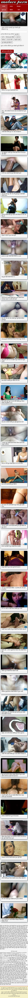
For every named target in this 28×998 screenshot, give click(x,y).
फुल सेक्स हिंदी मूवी (17, 929)
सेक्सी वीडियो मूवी (17, 966)
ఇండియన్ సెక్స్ (6, 982)
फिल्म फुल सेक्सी (22, 925)
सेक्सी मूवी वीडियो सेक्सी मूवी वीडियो (13, 974)
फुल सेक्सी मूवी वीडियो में (7, 42)
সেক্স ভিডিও (17, 956)
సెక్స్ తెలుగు (18, 970)
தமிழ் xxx (12, 956)
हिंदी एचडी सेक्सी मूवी (16, 976)
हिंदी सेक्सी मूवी (8, 981)
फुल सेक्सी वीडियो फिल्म (7, 932)
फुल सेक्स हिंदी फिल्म (9, 929)
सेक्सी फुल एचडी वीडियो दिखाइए (6, 946)
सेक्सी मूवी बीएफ (11, 978)
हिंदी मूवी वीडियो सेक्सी (6, 984)
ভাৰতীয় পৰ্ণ (5, 954)
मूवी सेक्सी (12, 966)
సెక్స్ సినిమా (5, 978)
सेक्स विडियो (11, 962)
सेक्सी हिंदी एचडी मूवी (17, 955)
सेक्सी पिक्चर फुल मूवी (10, 938)
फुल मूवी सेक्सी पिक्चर (12, 928)
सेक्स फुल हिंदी (22, 936)
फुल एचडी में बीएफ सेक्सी (9, 927)
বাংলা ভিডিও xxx (6, 956)
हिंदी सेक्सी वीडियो (3, 969)
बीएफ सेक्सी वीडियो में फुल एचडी (12, 936)
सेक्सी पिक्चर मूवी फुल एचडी (20, 938)
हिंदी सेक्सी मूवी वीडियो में (5, 977)
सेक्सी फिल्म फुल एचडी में (7, 940)
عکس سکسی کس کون (10, 963)
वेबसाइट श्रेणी (19, 8)
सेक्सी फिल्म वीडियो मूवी (19, 978)
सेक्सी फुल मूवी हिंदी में (16, 947)
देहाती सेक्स (16, 967)
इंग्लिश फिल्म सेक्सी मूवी (12, 961)
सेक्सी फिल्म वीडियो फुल (7, 943)
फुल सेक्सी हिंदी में (12, 934)
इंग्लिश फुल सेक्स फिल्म (4, 925)
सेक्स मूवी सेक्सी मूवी (8, 955)
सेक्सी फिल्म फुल (14, 939)
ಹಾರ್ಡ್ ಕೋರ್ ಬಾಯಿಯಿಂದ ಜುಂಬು (8, 952)
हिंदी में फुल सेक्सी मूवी (11, 969)
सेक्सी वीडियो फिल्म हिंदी (14, 958)
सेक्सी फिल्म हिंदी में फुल (9, 945)
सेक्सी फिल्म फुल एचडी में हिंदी (18, 940)
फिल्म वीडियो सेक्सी (23, 958)
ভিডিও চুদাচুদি (11, 954)
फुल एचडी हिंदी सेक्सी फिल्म (20, 927)
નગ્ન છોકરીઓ (14, 981)
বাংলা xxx (5, 961)
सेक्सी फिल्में (19, 982)
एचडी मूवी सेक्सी (6, 966)
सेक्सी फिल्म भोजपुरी (13, 965)
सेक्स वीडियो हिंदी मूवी (23, 967)
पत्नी (3, 37)
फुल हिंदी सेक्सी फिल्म (21, 935)
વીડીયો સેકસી (6, 958)
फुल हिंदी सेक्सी (13, 935)
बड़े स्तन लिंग (9, 39)
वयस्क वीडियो (11, 8)
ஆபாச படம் (19, 980)
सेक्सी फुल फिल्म (16, 946)
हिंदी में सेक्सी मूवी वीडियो (10, 970)
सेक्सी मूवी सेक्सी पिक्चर (17, 973)
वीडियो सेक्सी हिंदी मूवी (9, 967)
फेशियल (3, 39)
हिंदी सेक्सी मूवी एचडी (14, 959)
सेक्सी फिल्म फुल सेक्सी (13, 942)
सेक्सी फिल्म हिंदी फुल (16, 943)
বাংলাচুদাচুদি (6, 965)
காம (25, 978)
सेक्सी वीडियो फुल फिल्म (9, 972)
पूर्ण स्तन (18, 37)
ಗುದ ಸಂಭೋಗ (3, 980)
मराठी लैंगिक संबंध (13, 982)
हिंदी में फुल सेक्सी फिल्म (7, 976)
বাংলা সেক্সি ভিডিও (21, 961)
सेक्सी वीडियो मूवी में (20, 969)
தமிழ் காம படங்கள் (4, 959)
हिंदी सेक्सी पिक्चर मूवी (18, 962)
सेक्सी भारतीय (17, 39)
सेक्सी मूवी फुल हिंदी (8, 973)
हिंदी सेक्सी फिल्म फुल (14, 2)
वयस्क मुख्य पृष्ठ (4, 8)
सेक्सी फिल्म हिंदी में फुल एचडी (20, 945)
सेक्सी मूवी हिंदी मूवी (19, 963)
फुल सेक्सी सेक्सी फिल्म (17, 932)
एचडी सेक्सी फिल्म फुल (13, 925)
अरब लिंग (17, 34)
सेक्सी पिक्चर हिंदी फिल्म (11, 980)
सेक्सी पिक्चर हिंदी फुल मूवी (5, 939)
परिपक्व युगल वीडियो (10, 37)
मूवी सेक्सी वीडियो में (21, 965)
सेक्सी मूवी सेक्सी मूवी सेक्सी (15, 977)
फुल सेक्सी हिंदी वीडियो (20, 934)
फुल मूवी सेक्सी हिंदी (21, 928)
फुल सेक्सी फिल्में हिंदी (7, 931)
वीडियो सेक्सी (20, 959)
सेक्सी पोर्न (17, 954)
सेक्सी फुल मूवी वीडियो (7, 947)
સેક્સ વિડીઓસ (21, 981)
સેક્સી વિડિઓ (19, 952)
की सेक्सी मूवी (23, 976)
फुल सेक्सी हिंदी (25, 932)
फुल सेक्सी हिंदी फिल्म (4, 934)
